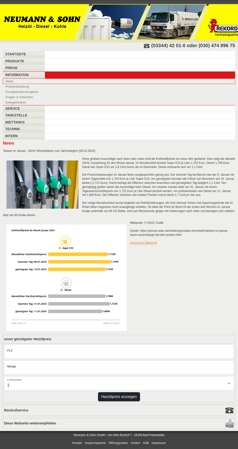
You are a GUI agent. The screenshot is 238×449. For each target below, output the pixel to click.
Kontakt (77, 443)
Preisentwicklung (17, 86)
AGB (146, 443)
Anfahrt (135, 443)
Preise (11, 68)
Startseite (15, 54)
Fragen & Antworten (19, 97)
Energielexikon (16, 102)
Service (12, 108)
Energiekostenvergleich (22, 92)
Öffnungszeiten (118, 443)
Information (17, 75)
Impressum (159, 443)
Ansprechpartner (95, 443)
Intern (11, 136)
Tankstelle (16, 115)
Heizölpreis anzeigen (119, 397)
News (9, 81)
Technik (12, 129)
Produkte (14, 61)
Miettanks (15, 122)
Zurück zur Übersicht (143, 242)
